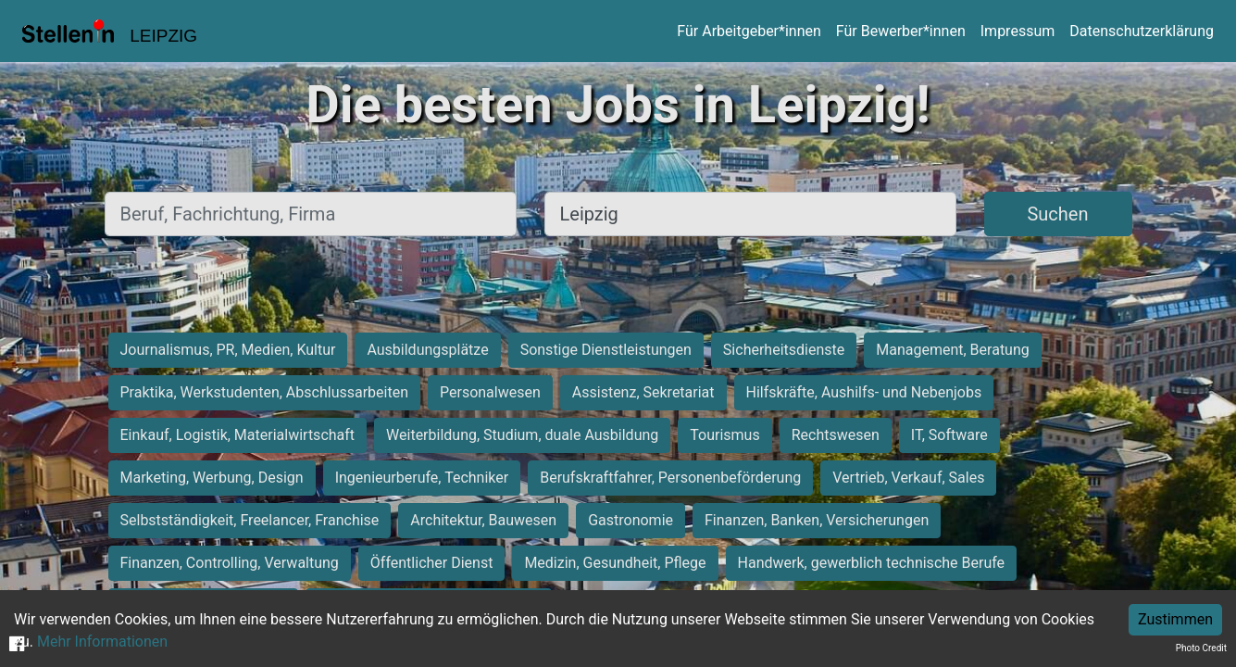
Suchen (1057, 214)
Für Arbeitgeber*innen (748, 31)
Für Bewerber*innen (901, 31)
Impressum (1017, 31)
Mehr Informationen (102, 641)
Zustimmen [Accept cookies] (1175, 619)
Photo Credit (1201, 648)
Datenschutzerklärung (1141, 31)
